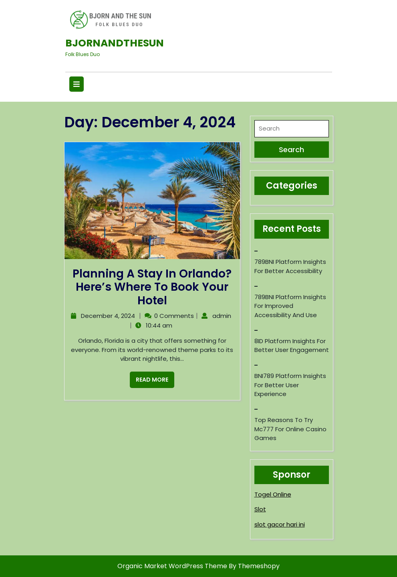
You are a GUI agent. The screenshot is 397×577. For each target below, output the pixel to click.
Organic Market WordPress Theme (173, 566)
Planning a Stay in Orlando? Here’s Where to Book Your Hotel (152, 287)
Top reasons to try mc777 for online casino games (290, 429)
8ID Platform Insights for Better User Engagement (291, 345)
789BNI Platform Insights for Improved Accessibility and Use (290, 306)
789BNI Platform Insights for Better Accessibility (290, 266)
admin (220, 316)
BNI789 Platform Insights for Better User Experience (290, 385)
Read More (149, 378)
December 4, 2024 (107, 316)
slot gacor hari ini (279, 524)
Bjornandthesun (114, 43)
